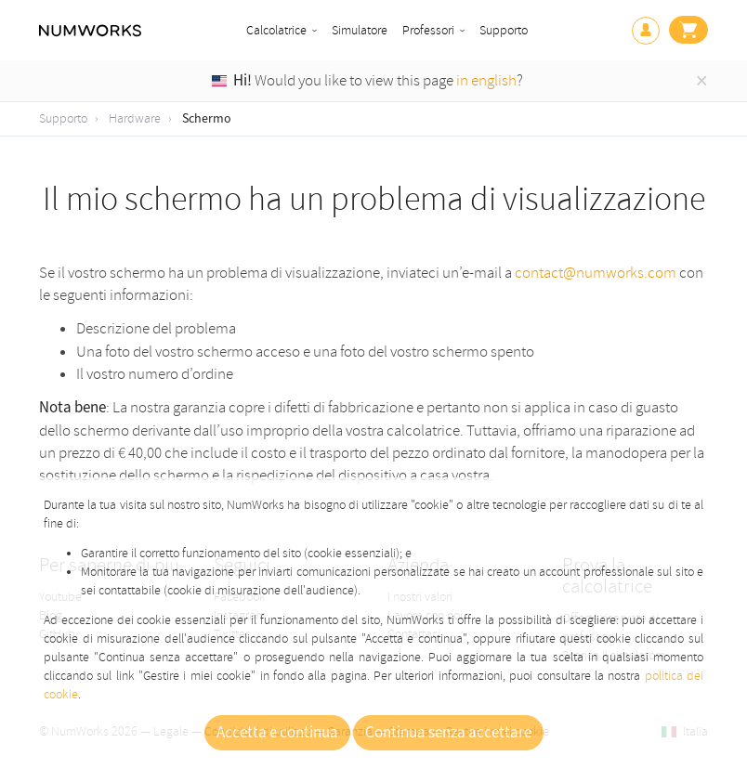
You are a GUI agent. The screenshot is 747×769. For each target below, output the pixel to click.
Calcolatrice (276, 30)
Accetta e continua (277, 733)
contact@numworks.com (595, 272)
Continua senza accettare (448, 733)
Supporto (503, 30)
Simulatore (359, 30)
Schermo (206, 119)
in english (486, 80)
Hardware (135, 118)
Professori (428, 30)
